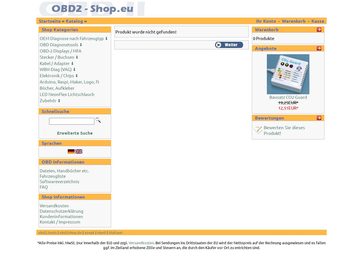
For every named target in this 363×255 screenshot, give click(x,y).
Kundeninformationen (61, 216)
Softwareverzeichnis (59, 181)
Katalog (74, 21)
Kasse (317, 21)
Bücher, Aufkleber (57, 88)
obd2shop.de (71, 232)
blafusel (116, 232)
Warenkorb (294, 21)
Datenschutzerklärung (61, 211)
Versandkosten (54, 205)
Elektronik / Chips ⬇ (59, 75)
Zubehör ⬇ (50, 100)
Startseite (50, 21)
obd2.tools (47, 232)
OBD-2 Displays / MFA (60, 50)
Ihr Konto (266, 21)
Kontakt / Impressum (60, 221)
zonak (89, 232)
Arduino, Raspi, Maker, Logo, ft (69, 81)
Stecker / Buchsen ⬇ (59, 57)
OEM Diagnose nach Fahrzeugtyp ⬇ (74, 38)
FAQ (44, 186)
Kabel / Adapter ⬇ (57, 63)
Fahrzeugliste (53, 176)
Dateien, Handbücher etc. (64, 170)
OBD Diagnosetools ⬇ (61, 44)
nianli (101, 232)
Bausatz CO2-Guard (288, 97)
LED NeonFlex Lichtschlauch (67, 94)
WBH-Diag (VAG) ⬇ (58, 69)
